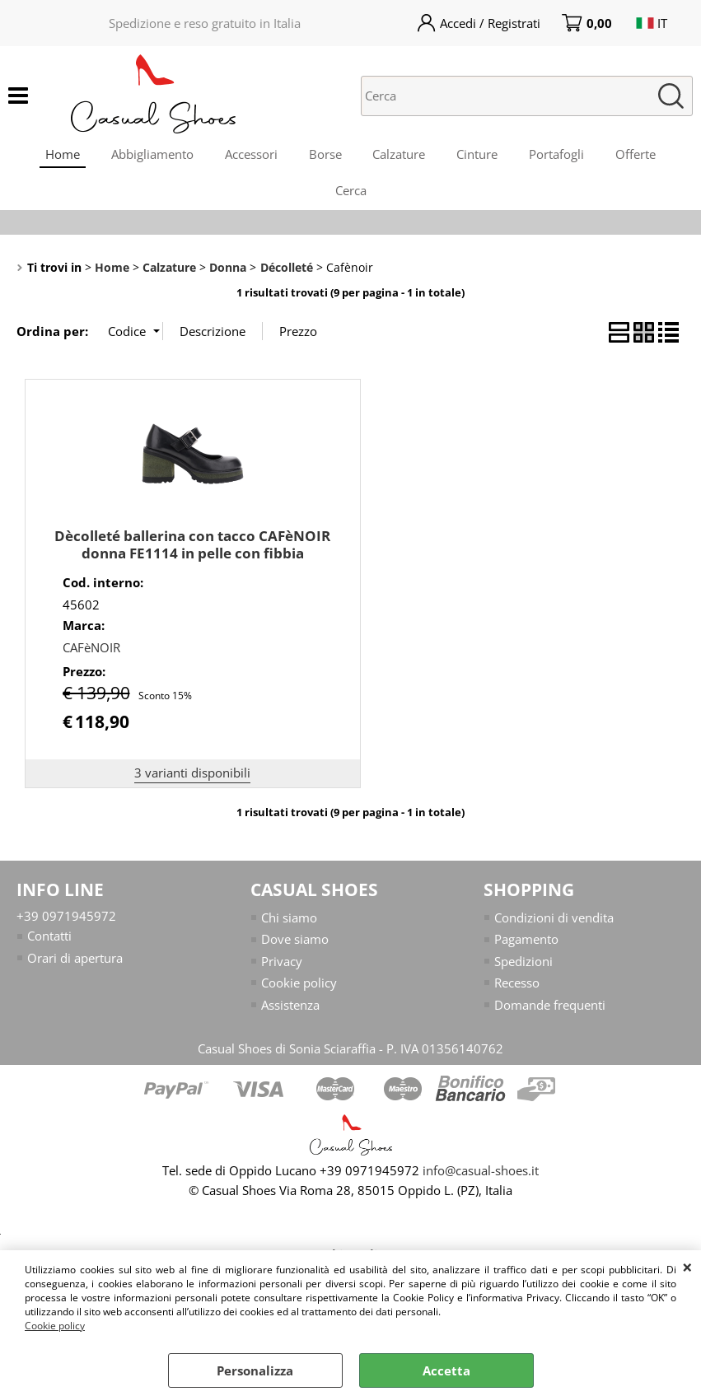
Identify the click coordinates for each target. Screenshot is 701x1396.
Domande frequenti (549, 1014)
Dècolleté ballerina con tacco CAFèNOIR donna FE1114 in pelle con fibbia (192, 553)
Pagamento (526, 949)
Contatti (49, 945)
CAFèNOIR (91, 656)
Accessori (248, 155)
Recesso (517, 992)
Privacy (281, 970)
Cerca (351, 197)
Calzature (400, 155)
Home (57, 155)
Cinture (480, 155)
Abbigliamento (148, 155)
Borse (324, 155)
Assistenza (290, 1014)
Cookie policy (55, 1326)
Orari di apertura (75, 967)
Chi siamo (289, 926)
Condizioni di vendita (554, 926)
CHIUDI (687, 1266)
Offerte (642, 155)
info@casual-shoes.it (481, 1180)
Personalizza (255, 1370)
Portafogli (561, 155)
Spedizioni (523, 970)
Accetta (446, 1370)
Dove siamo (295, 949)
